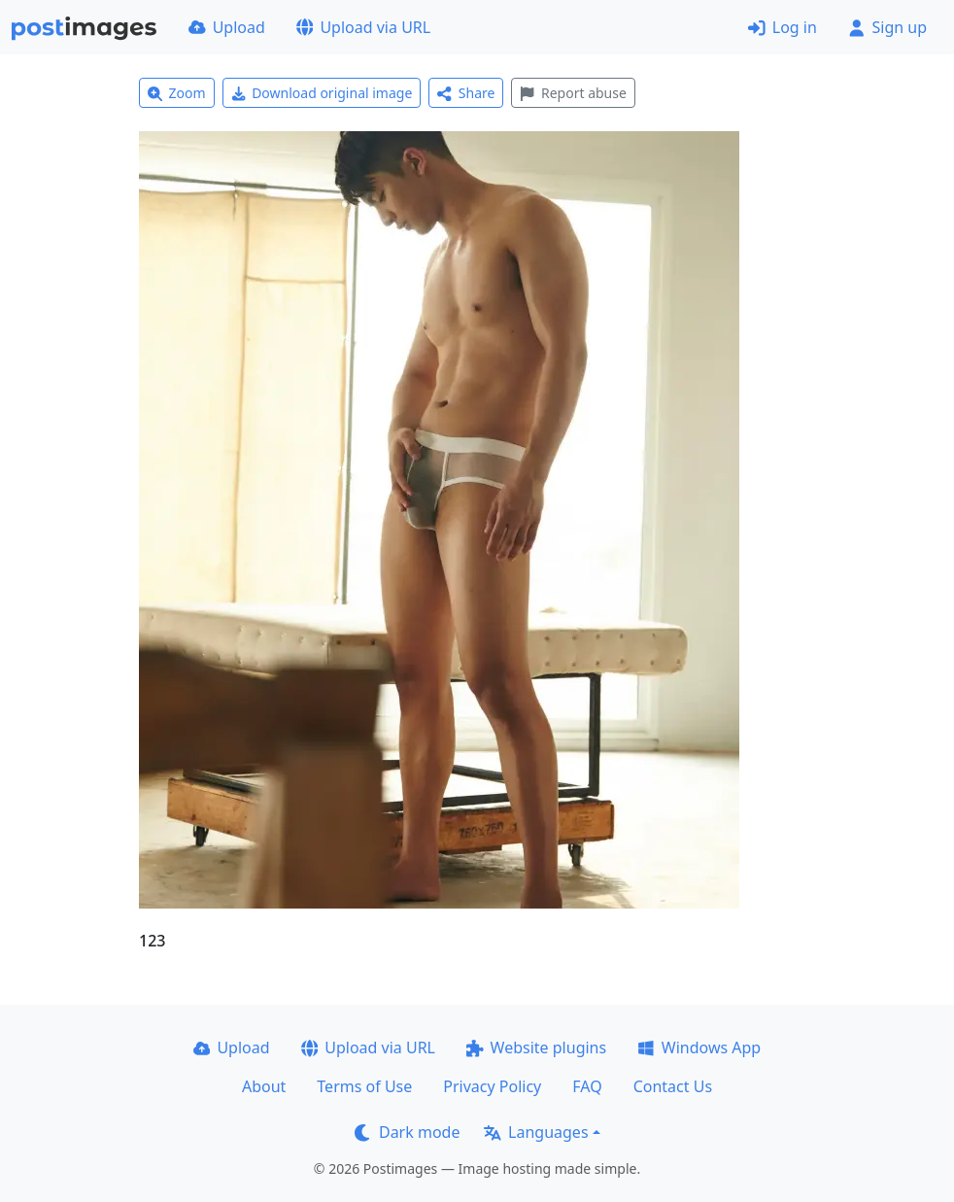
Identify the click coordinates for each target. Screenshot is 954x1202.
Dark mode (407, 1132)
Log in (782, 27)
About (264, 1086)
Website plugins (536, 1047)
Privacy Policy (492, 1086)
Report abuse (573, 93)
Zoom (177, 93)
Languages (536, 1132)
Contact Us (672, 1086)
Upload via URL (363, 27)
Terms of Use (364, 1086)
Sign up (887, 27)
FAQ (586, 1086)
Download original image (322, 93)
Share (465, 93)
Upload (226, 27)
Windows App (699, 1047)
